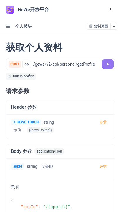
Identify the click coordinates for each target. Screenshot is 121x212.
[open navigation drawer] (110, 9)
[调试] (108, 64)
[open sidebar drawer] (8, 26)
